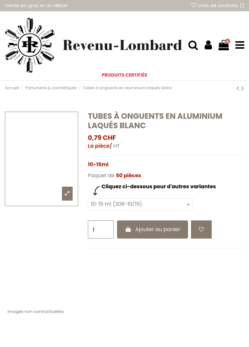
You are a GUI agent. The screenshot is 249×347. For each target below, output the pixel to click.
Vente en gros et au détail (36, 5)
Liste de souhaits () (217, 5)
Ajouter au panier (152, 229)
